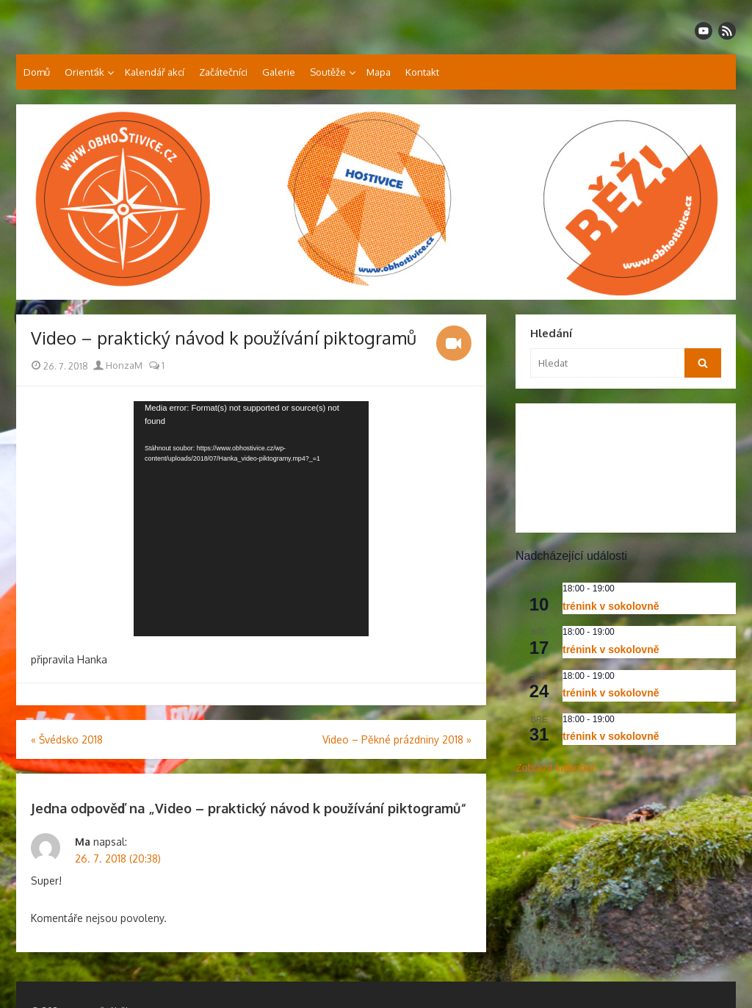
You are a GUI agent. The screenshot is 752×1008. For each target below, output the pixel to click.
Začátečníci (223, 72)
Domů (37, 72)
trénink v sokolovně (611, 606)
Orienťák (84, 72)
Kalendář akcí (154, 72)
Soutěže (328, 72)
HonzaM (117, 365)
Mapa (378, 72)
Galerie (278, 72)
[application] (251, 518)
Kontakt (422, 72)
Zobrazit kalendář (555, 768)
